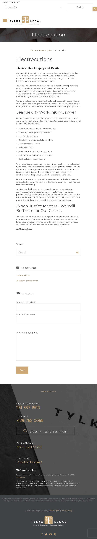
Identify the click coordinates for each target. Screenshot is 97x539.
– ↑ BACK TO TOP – (48, 391)
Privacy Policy (66, 511)
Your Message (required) (48, 346)
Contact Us (20, 477)
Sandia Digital (53, 511)
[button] (95, 9)
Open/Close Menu (5, 20)
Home (33, 50)
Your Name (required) (48, 306)
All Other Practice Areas (27, 281)
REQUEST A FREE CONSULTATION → (45, 431)
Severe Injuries (44, 50)
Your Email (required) (48, 318)
